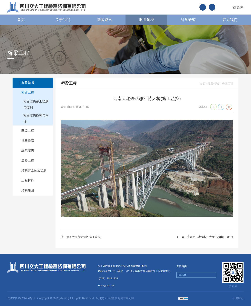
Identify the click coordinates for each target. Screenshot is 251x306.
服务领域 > (214, 83)
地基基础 (27, 140)
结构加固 (27, 190)
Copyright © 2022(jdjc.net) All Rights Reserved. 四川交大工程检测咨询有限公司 (85, 298)
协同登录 (238, 7)
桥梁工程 (27, 92)
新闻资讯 (104, 20)
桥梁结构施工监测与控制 (35, 104)
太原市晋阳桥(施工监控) (86, 236)
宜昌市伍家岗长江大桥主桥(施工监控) (210, 236)
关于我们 (62, 20)
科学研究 (188, 20)
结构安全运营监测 (33, 170)
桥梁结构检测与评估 (35, 118)
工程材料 (27, 180)
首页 (21, 20)
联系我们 (230, 20)
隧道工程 (27, 130)
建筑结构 (27, 150)
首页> (203, 83)
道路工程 (27, 160)
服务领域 (146, 20)
